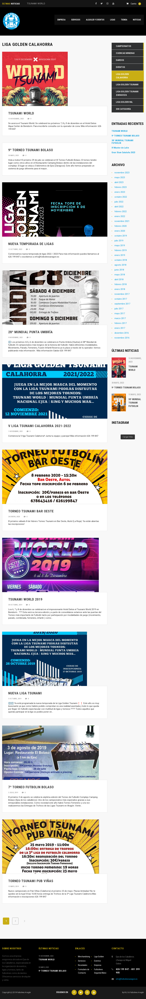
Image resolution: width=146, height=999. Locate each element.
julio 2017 (118, 308)
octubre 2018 (120, 260)
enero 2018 (119, 289)
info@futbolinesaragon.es (126, 979)
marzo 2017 (120, 318)
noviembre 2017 (121, 294)
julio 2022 (118, 201)
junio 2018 (119, 269)
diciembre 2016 (121, 333)
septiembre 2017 (122, 303)
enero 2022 (119, 216)
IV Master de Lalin (120, 148)
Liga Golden (99, 956)
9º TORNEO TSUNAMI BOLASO (125, 136)
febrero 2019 (120, 250)
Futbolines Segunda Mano (100, 971)
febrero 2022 (120, 211)
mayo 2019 (119, 245)
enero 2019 (119, 255)
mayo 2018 (119, 274)
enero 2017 (119, 328)
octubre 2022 (120, 197)
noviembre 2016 (121, 337)
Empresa (97, 965)
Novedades (82, 965)
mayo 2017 (119, 313)
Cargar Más (128, 437)
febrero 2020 (120, 226)
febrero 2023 (120, 187)
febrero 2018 (120, 284)
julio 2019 (118, 240)
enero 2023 (119, 192)
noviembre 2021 (121, 221)
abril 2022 (118, 206)
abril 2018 (118, 279)
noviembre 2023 (121, 172)
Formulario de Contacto (83, 971)
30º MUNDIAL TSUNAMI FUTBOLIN (122, 141)
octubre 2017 (120, 299)
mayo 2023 (119, 177)
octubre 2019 (120, 235)
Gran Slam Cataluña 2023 (123, 152)
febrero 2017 (120, 323)
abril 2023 (118, 182)
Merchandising (84, 956)
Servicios (82, 961)
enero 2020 (119, 231)
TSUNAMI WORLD (120, 131)
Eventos (97, 961)
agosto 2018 (120, 265)
